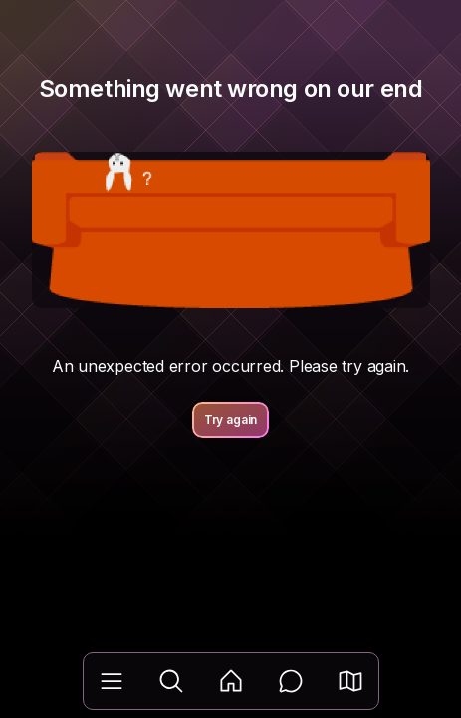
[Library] (111, 681)
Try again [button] (231, 419)
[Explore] (171, 681)
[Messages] (291, 681)
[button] (350, 681)
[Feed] (231, 681)
